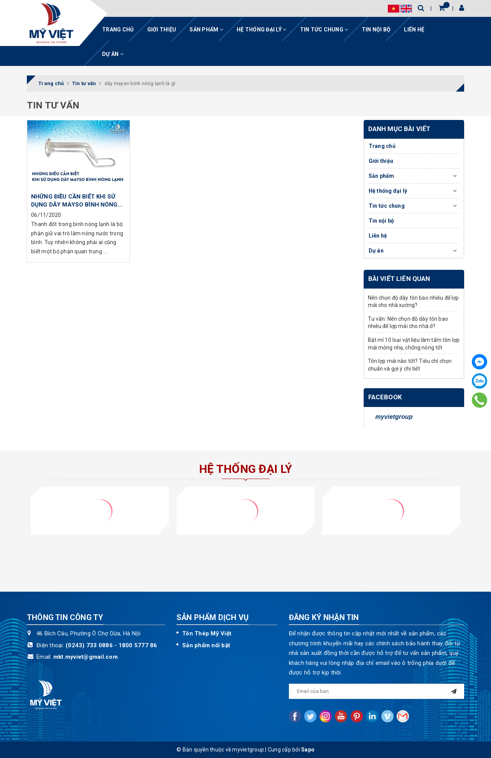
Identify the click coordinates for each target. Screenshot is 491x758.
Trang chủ (117, 29)
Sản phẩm (206, 29)
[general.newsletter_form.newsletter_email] (377, 691)
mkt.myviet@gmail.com (85, 656)
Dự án (113, 54)
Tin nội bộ (376, 29)
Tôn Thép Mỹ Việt (206, 633)
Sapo (308, 750)
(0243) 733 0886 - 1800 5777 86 (111, 645)
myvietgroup (394, 416)
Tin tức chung (324, 29)
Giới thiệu (161, 29)
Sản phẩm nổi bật (206, 645)
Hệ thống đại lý (261, 29)
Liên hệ (414, 29)
